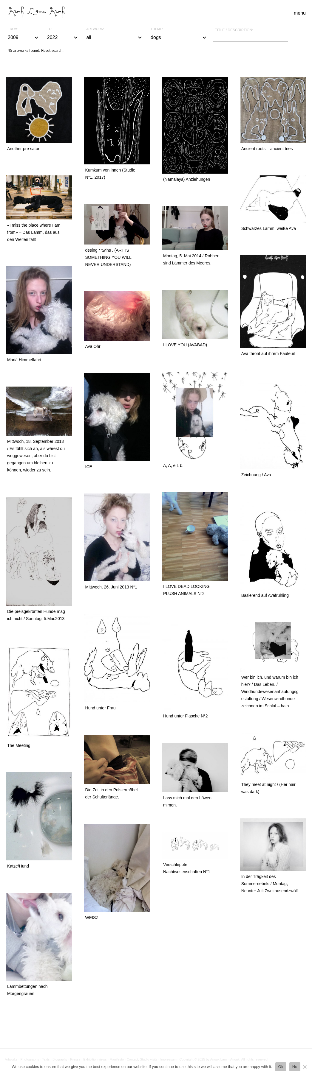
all (115, 37)
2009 (24, 37)
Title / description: (234, 30)
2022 (63, 37)
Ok (280, 1066)
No (294, 1066)
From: (13, 29)
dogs (179, 37)
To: (49, 29)
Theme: (157, 29)
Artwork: (95, 29)
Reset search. (52, 50)
